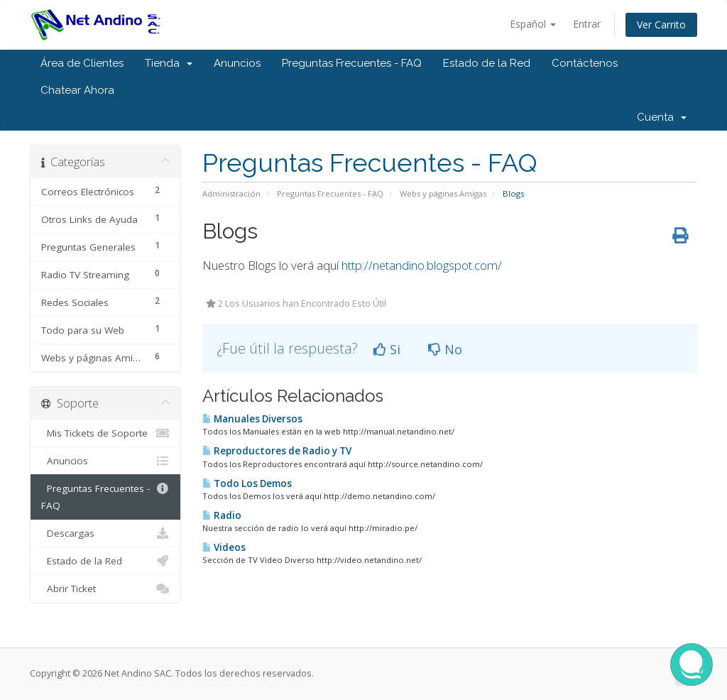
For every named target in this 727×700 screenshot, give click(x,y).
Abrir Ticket (105, 588)
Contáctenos (585, 63)
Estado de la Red (486, 63)
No (445, 349)
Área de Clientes (82, 63)
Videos (224, 547)
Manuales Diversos (252, 418)
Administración (231, 193)
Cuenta (662, 117)
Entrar (587, 24)
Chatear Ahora (77, 90)
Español (533, 24)
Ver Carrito (661, 24)
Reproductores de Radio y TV (276, 450)
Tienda (168, 63)
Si (386, 349)
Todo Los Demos (247, 483)
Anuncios (237, 63)
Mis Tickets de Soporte (105, 433)
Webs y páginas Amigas (443, 193)
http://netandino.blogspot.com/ (421, 265)
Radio (221, 515)
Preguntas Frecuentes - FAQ (352, 63)
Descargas (105, 533)
